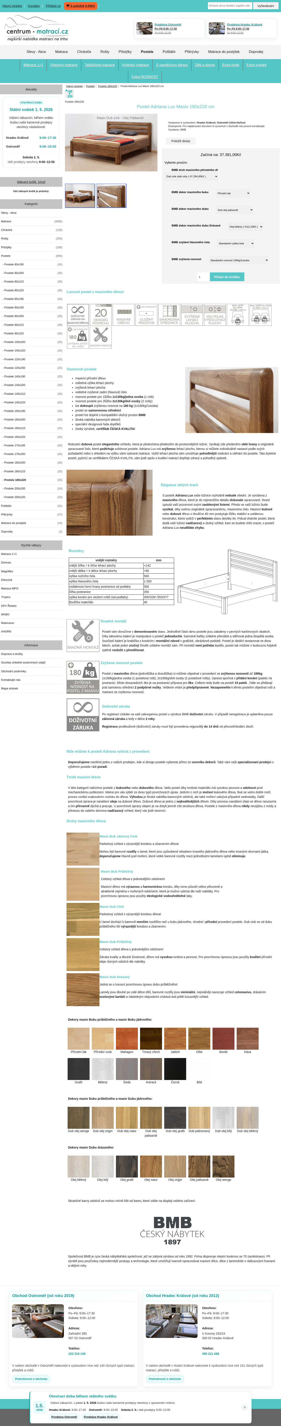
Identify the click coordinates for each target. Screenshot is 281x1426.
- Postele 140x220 (31, 402)
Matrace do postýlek (224, 52)
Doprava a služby (12, 654)
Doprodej (256, 52)
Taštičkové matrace (100, 65)
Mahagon (127, 1052)
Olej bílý (102, 1179)
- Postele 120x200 (31, 368)
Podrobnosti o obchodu (31, 1379)
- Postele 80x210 (31, 281)
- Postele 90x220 (31, 333)
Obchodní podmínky (13, 671)
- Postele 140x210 (31, 394)
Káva (247, 1052)
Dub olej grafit (175, 1131)
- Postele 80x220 (31, 290)
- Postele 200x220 (31, 497)
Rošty (104, 52)
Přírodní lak (78, 1052)
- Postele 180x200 (31, 462)
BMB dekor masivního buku (190, 192)
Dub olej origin (103, 1131)
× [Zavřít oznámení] (245, 1407)
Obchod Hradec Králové (182, 1296)
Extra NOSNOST (145, 77)
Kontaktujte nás (10, 679)
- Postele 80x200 (31, 273)
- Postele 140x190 (31, 376)
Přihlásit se (53, 6)
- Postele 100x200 (31, 342)
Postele (90, 86)
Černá (175, 1082)
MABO (5, 614)
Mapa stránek (9, 688)
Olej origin (175, 1179)
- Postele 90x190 (31, 307)
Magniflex (7, 571)
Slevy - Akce (36, 52)
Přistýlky (125, 52)
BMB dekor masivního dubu (190, 208)
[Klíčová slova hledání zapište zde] (230, 5)
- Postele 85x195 (31, 299)
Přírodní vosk (103, 1052)
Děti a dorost (205, 65)
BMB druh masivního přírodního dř (195, 170)
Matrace (61, 52)
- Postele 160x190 (31, 411)
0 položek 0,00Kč (80, 6)
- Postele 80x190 (31, 264)
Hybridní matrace (135, 65)
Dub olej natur (126, 1131)
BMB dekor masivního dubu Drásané (196, 225)
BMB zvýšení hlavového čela (191, 242)
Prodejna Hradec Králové (101, 1417)
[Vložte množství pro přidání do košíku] (203, 276)
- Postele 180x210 (31, 471)
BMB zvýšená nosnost (186, 259)
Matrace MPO (9, 588)
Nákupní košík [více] (31, 182)
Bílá (199, 1082)
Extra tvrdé (230, 65)
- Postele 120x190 (31, 359)
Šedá (127, 1082)
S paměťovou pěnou (172, 65)
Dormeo (6, 562)
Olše (199, 1052)
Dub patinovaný (199, 1131)
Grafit (78, 1082)
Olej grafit (126, 1179)
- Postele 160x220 (31, 437)
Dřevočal (6, 580)
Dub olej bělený (247, 1131)
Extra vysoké (257, 65)
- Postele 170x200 (31, 454)
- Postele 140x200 (31, 385)
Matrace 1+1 (33, 65)
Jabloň (175, 1052)
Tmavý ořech (151, 1052)
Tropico (5, 597)
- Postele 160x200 (31, 419)
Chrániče (84, 52)
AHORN (6, 631)
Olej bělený (78, 1179)
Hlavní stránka (12, 6)
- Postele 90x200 (31, 316)
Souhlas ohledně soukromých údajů (23, 662)
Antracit (151, 1082)
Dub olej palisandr (151, 1132)
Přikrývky (192, 52)
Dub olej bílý (223, 1131)
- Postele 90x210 (31, 325)
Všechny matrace (63, 65)
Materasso (7, 623)
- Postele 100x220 (31, 350)
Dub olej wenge (78, 1131)
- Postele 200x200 (31, 488)
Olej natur (151, 1179)
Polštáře (169, 52)
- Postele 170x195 (31, 445)
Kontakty (34, 6)
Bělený (103, 1082)
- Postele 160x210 (31, 428)
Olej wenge (223, 1179)
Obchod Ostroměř (43, 1296)
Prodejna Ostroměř (64, 1417)
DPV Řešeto (8, 605)
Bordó (223, 1052)
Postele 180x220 (107, 86)
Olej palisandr (199, 1179)
